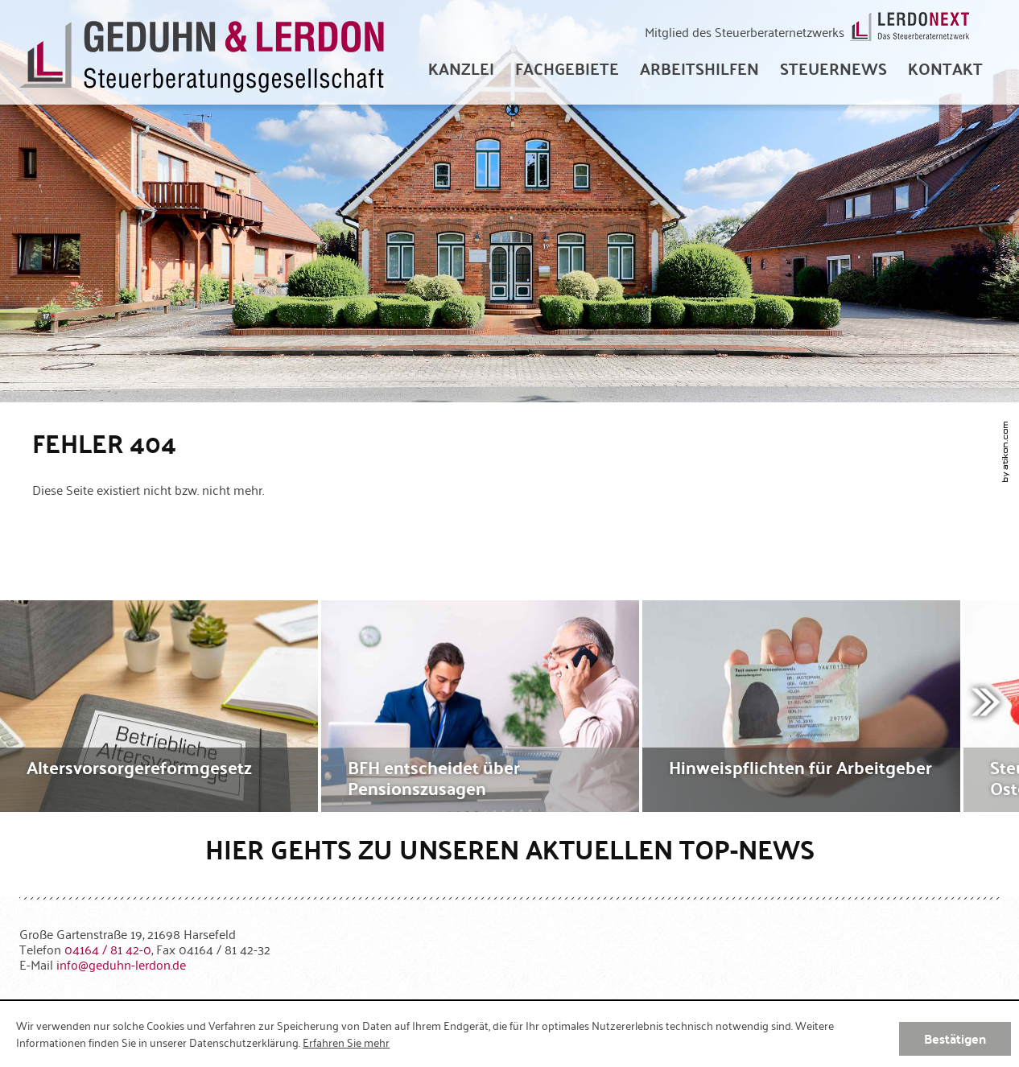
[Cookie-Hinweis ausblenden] (955, 1039)
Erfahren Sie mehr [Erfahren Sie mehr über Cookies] (346, 1042)
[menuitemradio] (945, 68)
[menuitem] (461, 68)
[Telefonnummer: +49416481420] (107, 948)
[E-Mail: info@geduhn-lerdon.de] (121, 964)
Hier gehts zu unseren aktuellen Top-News (510, 848)
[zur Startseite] (201, 52)
